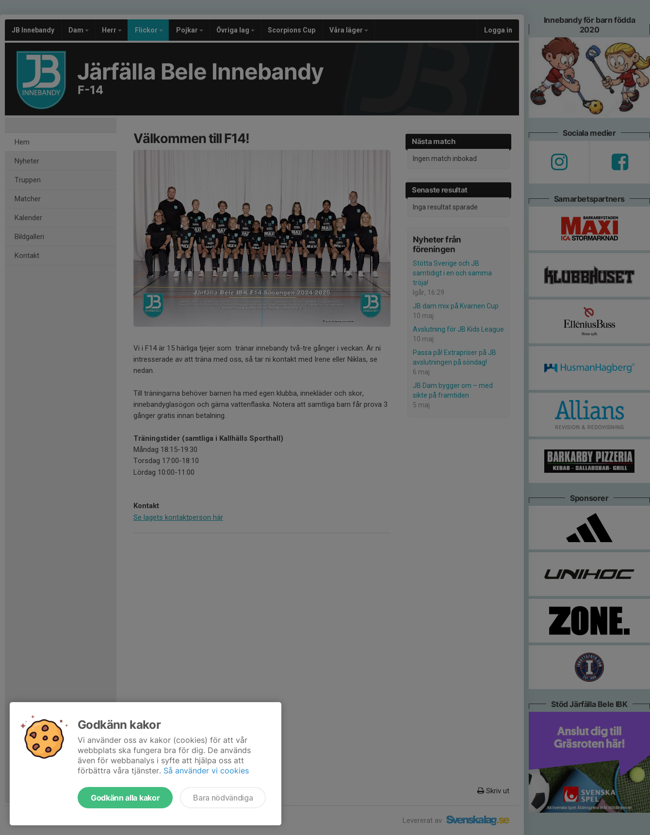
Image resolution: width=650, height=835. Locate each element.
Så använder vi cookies (206, 770)
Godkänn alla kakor (125, 798)
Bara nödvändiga (223, 798)
